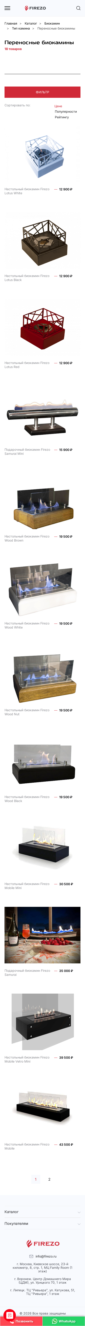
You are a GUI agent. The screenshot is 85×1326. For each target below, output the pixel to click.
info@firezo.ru (46, 1256)
